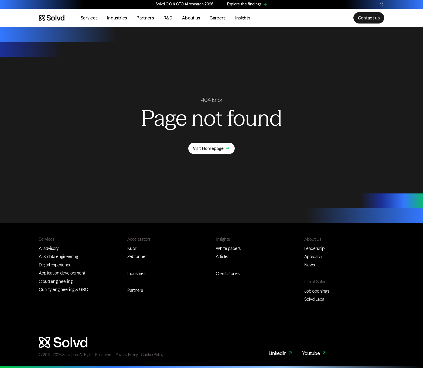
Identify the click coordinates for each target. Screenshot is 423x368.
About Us (312, 239)
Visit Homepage (208, 148)
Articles (222, 256)
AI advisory (49, 248)
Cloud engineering (56, 281)
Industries (117, 18)
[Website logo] (51, 18)
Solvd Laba (314, 299)
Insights (242, 18)
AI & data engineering (58, 256)
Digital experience (55, 264)
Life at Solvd (315, 281)
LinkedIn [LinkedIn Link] (281, 353)
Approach (313, 256)
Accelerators (139, 239)
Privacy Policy (126, 354)
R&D (167, 18)
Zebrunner (137, 256)
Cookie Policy (152, 354)
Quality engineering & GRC (63, 289)
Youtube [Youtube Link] (314, 353)
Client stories (228, 273)
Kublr (132, 248)
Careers (217, 18)
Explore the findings (244, 4)
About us (191, 18)
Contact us (369, 18)
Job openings (316, 291)
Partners (145, 18)
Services (89, 18)
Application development (62, 273)
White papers (228, 248)
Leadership (314, 248)
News (309, 264)
